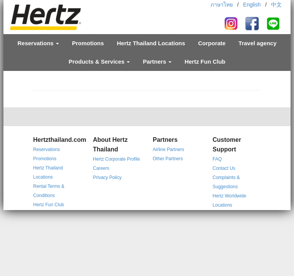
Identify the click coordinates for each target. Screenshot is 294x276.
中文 (276, 5)
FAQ (217, 159)
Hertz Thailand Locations (151, 43)
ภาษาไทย (222, 5)
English (252, 5)
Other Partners (168, 158)
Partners (157, 61)
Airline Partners (168, 149)
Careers (101, 168)
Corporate (211, 43)
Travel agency (257, 43)
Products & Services (99, 61)
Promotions (88, 43)
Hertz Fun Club (205, 61)
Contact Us (223, 168)
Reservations (38, 43)
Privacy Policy (107, 177)
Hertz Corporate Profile (116, 159)
